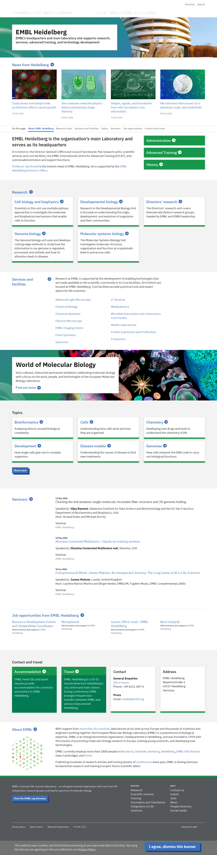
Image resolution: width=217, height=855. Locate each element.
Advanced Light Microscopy (73, 299)
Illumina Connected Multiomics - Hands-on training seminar (97, 541)
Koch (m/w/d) (170, 622)
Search (201, 4)
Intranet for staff (189, 827)
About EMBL (24, 729)
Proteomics (118, 339)
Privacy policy (18, 827)
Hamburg (154, 751)
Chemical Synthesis (67, 314)
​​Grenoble (140, 751)
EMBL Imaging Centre (69, 328)
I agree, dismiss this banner (172, 846)
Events (174, 794)
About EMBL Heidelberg (40, 129)
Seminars (115, 129)
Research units (64, 129)
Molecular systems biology (104, 233)
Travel (71, 671)
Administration (161, 140)
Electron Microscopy (68, 321)
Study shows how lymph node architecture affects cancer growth (34, 105)
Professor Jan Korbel (25, 166)
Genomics (61, 342)
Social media (178, 810)
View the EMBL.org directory (30, 798)
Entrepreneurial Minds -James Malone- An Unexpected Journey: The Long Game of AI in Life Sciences (127, 573)
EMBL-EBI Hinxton (188, 751)
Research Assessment (58, 827)
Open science (36, 827)
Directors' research (164, 201)
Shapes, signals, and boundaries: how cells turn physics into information (132, 107)
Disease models (95, 446)
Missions (135, 786)
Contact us (177, 790)
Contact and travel (155, 129)
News (173, 802)
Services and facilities (22, 282)
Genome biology (30, 233)
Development (27, 446)
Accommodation (30, 671)
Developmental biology (101, 201)
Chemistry (157, 422)
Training (136, 798)
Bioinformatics (28, 422)
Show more (20, 470)
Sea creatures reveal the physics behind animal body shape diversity (81, 107)
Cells (86, 422)
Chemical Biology (66, 306)
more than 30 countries (95, 728)
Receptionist (70, 622)
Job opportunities (132, 129)
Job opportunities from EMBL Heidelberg (45, 615)
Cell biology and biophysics (39, 201)
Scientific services (142, 794)
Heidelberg (168, 751)
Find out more (28, 388)
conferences (144, 762)
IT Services (118, 299)
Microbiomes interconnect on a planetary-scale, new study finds (181, 105)
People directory (180, 806)
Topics (104, 129)
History (154, 164)
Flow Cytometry (65, 335)
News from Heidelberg (30, 64)
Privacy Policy (86, 849)
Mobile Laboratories (123, 325)
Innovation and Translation (148, 802)
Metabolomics (120, 306)
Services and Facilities (87, 129)
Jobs (173, 798)
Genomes (156, 446)
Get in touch (121, 682)
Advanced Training (164, 152)
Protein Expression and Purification (133, 332)
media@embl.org (133, 699)
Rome (88, 755)
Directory (190, 4)
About (173, 786)
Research (19, 192)
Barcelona (126, 751)
